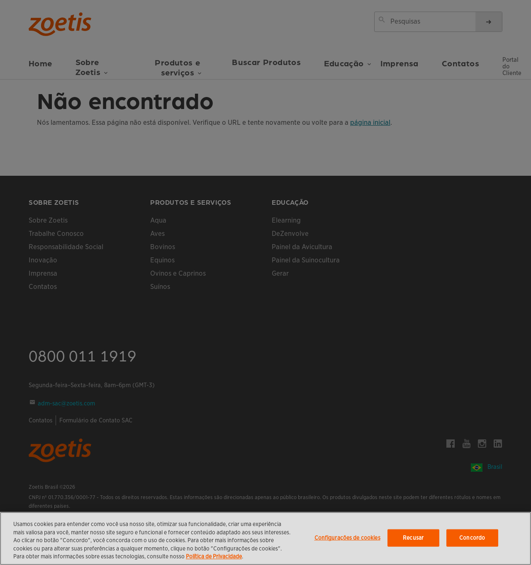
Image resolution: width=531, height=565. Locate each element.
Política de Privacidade (214, 556)
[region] (265, 538)
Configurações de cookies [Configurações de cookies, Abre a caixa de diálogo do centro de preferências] (347, 538)
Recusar (413, 538)
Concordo (472, 538)
